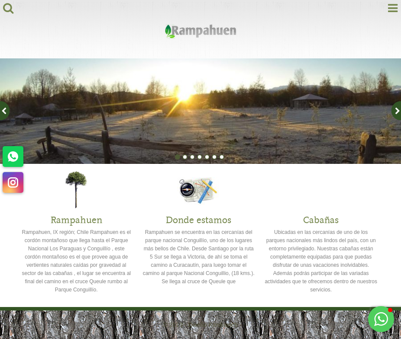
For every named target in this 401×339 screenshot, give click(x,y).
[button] (381, 319)
